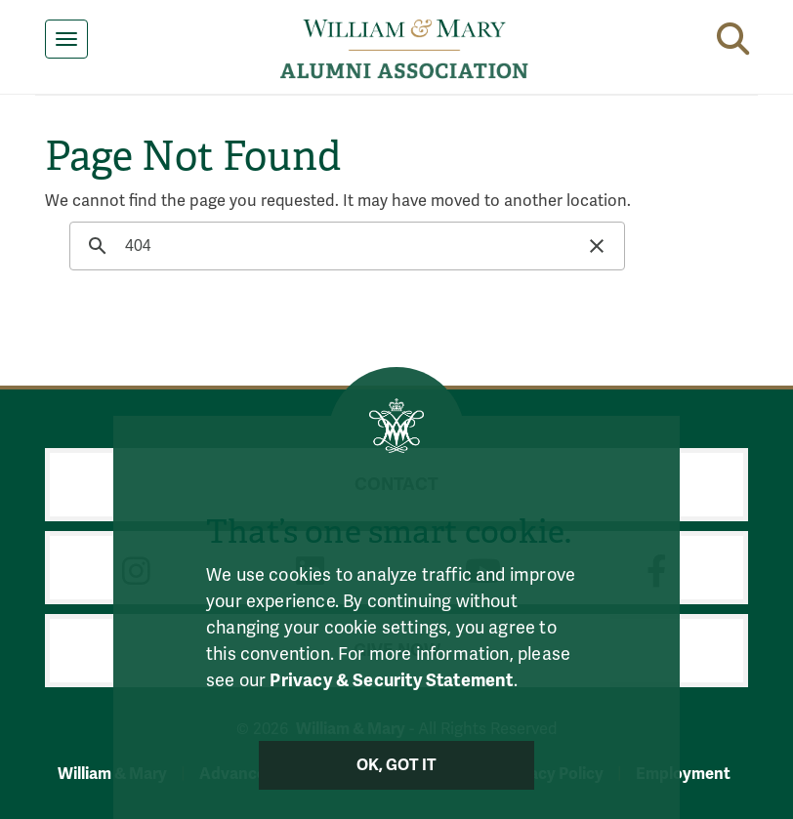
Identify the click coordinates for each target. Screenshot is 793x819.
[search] (344, 246)
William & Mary (112, 773)
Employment (683, 773)
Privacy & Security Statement (391, 680)
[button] (733, 35)
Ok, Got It (397, 765)
